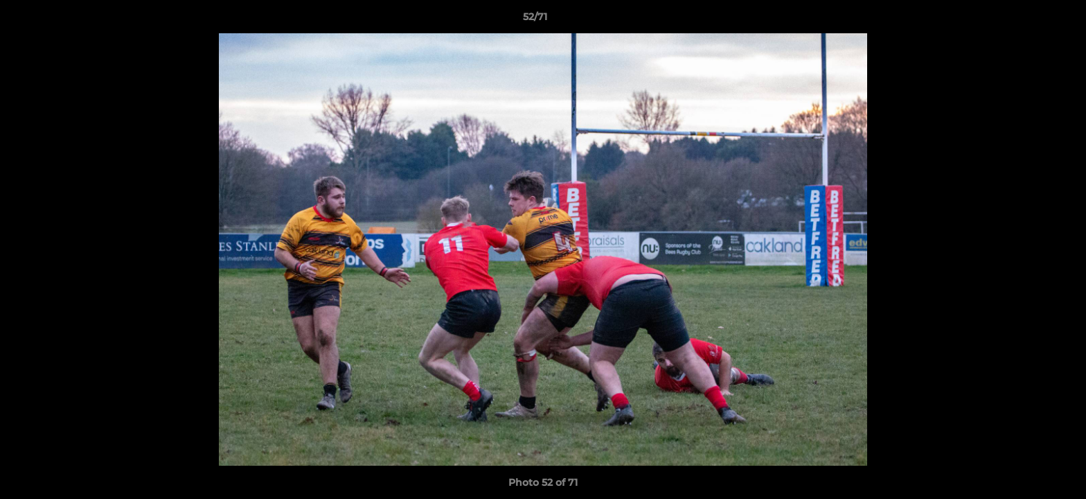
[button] (1028, 20)
